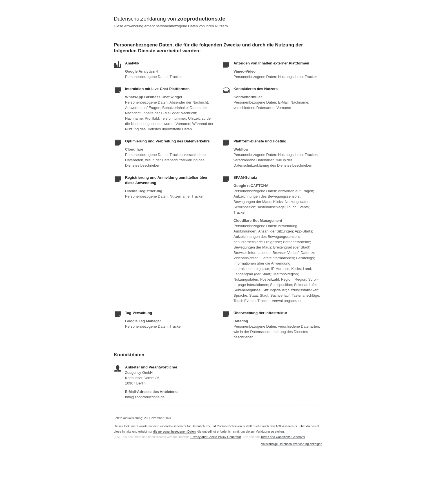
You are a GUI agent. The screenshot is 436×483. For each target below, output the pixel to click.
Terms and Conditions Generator (283, 437)
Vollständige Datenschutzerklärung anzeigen (291, 444)
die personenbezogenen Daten (174, 431)
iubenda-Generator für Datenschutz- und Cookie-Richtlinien (201, 426)
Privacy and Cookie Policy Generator (215, 437)
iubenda (304, 426)
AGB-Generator (286, 426)
